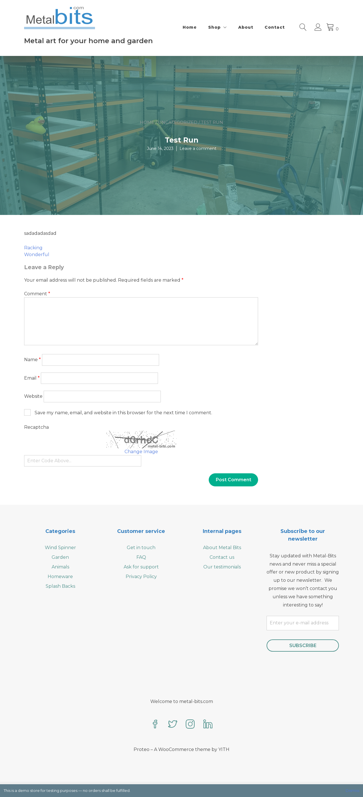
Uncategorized (177, 122)
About (245, 27)
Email (32, 378)
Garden (60, 557)
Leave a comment (198, 148)
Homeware (60, 576)
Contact (275, 27)
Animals (60, 567)
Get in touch (141, 547)
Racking (33, 247)
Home (190, 27)
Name (32, 359)
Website (33, 396)
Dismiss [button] (352, 790)
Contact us (222, 557)
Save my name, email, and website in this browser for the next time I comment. (123, 412)
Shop (214, 27)
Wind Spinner (60, 547)
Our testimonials (222, 567)
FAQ (141, 557)
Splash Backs (60, 586)
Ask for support (141, 567)
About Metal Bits (222, 547)
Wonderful (36, 254)
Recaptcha (36, 427)
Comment (37, 293)
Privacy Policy (141, 576)
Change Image (141, 451)
